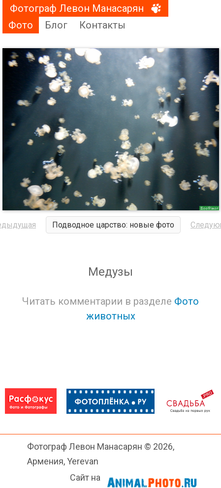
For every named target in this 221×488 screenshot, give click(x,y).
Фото (20, 25)
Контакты (102, 25)
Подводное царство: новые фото (113, 225)
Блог (56, 25)
